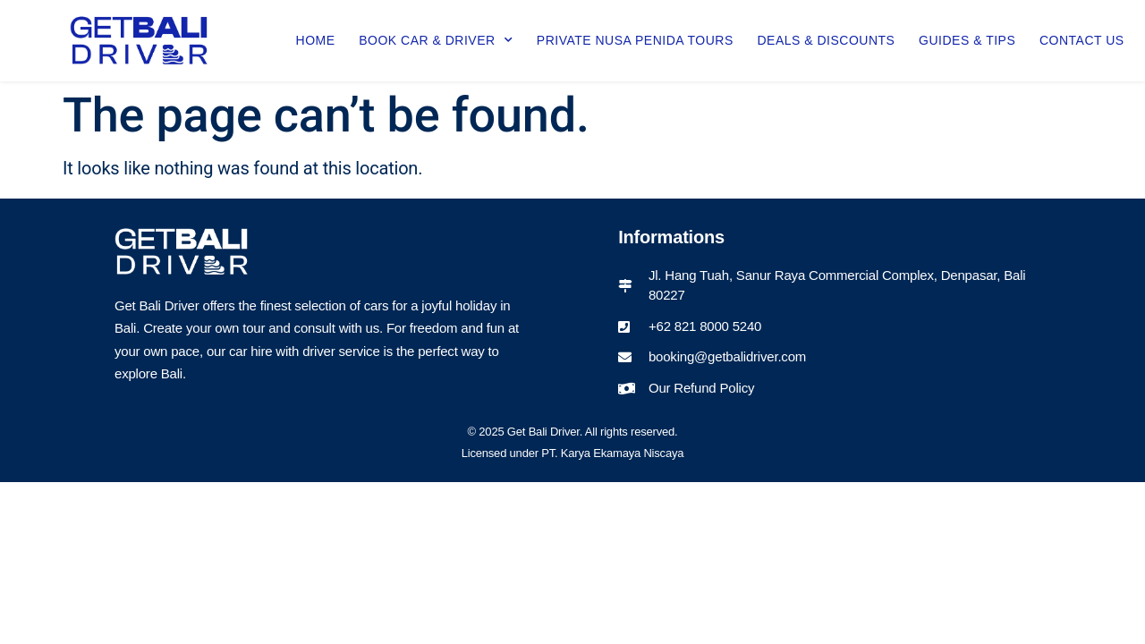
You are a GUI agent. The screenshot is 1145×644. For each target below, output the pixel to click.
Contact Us (1081, 40)
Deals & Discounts (826, 40)
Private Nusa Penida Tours (635, 40)
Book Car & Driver (436, 40)
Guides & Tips (967, 40)
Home (315, 40)
